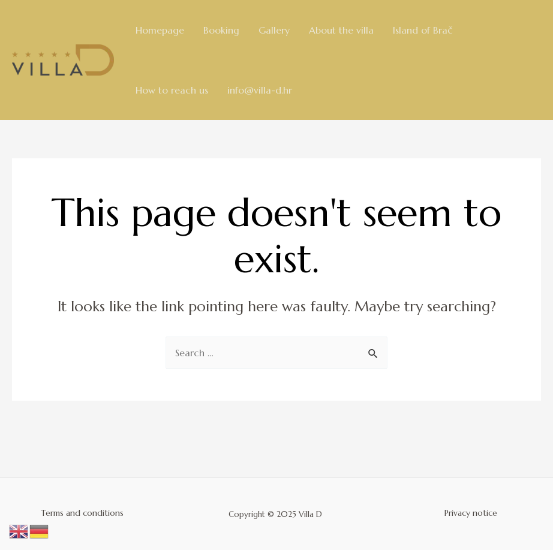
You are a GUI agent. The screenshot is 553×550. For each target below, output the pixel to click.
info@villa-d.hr (259, 90)
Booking (221, 30)
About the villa (341, 30)
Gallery (274, 30)
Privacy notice (470, 512)
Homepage (160, 30)
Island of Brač (423, 30)
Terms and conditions (82, 512)
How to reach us (172, 90)
